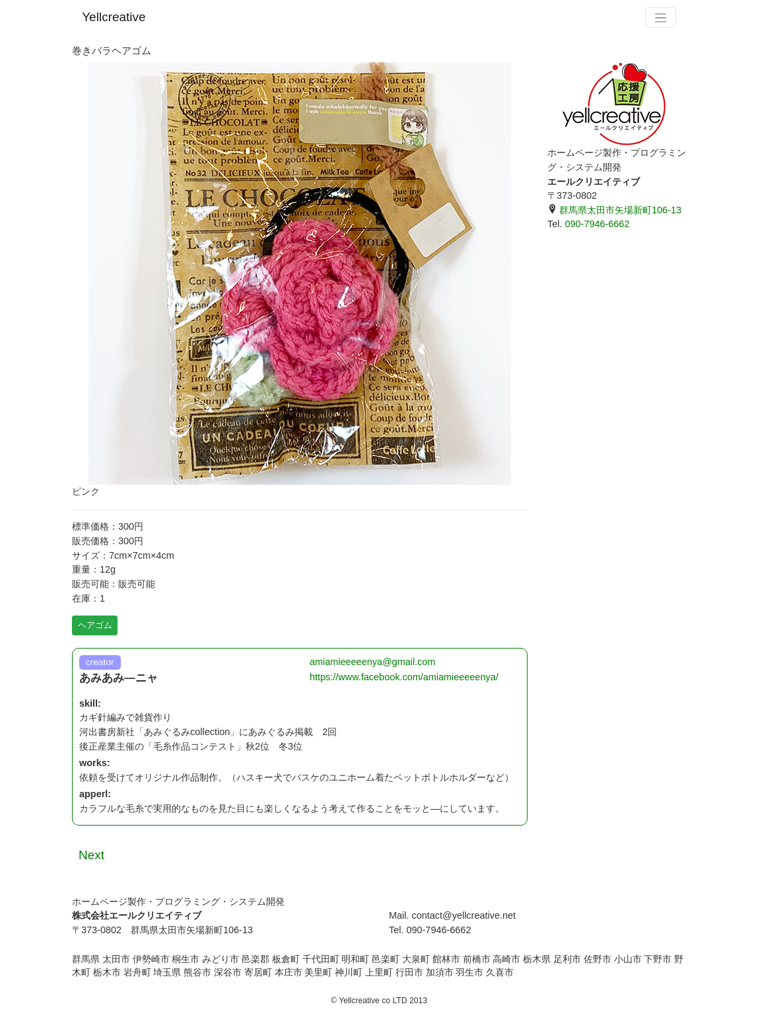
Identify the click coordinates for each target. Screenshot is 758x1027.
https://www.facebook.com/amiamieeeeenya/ (404, 677)
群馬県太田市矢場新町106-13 (614, 210)
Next (91, 855)
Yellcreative (113, 17)
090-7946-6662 (597, 224)
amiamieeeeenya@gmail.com (372, 661)
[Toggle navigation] (660, 17)
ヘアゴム (95, 625)
